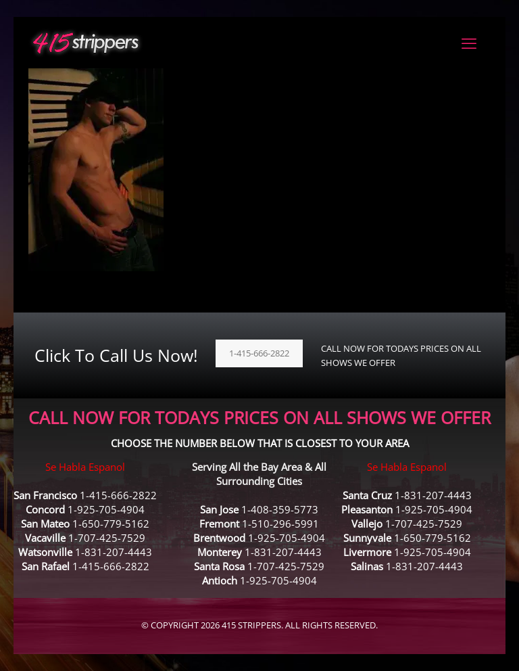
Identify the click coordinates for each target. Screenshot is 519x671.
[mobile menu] (469, 42)
